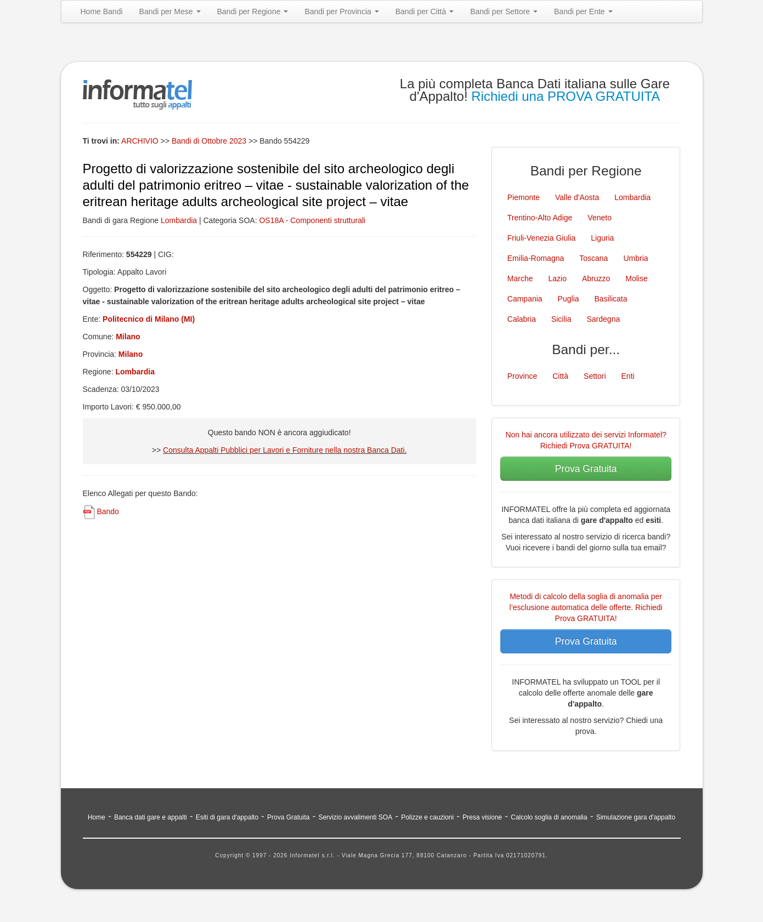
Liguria (602, 238)
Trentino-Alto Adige (540, 217)
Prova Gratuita (586, 468)
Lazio (557, 278)
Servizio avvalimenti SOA (355, 817)
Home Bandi (102, 11)
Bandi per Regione (253, 11)
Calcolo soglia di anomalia (549, 817)
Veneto (599, 217)
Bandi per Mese (170, 11)
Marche (520, 278)
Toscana (593, 258)
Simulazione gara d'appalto (635, 817)
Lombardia (179, 220)
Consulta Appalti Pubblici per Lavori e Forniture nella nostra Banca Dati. (284, 450)
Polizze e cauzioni (427, 817)
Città (560, 376)
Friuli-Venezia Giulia (541, 238)
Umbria (635, 258)
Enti (628, 376)
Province (522, 376)
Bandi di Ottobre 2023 (210, 140)
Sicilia (561, 319)
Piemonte (523, 197)
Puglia (568, 298)
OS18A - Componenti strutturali (312, 220)
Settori (595, 376)
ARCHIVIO (140, 140)
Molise (636, 278)
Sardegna (603, 319)
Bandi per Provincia (341, 11)
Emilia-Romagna (535, 258)
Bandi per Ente (583, 11)
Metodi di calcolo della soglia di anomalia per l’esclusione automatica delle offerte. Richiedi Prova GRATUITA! (586, 607)
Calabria (521, 319)
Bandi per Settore (504, 11)
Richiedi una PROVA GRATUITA (565, 96)
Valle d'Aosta (577, 197)
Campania (524, 298)
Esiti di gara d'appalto (227, 817)
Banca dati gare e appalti (150, 817)
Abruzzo (596, 278)
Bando (107, 511)
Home (96, 817)
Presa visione (482, 817)
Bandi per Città (424, 11)
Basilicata (611, 298)
